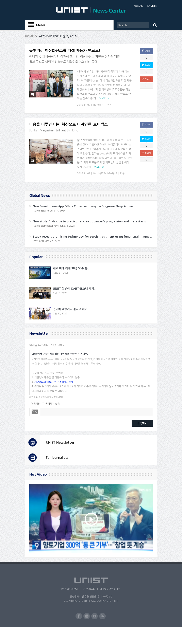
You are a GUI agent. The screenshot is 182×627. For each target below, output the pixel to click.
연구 (108, 105)
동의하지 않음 (52, 404)
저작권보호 (89, 589)
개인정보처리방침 (69, 589)
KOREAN (138, 5)
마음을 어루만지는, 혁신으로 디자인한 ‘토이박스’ (69, 124)
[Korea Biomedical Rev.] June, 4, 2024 (54, 226)
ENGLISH (152, 5)
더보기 (102, 98)
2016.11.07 (83, 105)
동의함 (37, 404)
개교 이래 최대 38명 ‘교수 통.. (71, 268)
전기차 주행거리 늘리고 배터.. (71, 309)
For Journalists (57, 457)
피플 (122, 173)
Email (35, 412)
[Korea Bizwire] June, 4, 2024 (49, 210)
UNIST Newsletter (60, 442)
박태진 (100, 105)
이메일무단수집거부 (110, 589)
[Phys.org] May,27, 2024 (46, 241)
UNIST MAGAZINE (107, 173)
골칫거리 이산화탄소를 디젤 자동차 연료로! (64, 51)
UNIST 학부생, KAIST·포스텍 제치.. (74, 288)
